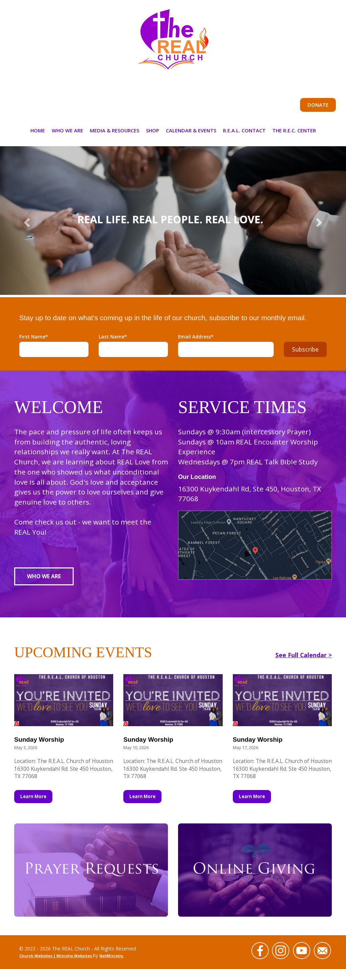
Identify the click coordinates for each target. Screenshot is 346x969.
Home (37, 130)
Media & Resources (114, 130)
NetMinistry (111, 955)
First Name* (33, 336)
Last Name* (113, 336)
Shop (152, 130)
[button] (26, 220)
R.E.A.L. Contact (244, 130)
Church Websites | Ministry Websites (56, 955)
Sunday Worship (39, 739)
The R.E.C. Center (294, 130)
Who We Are (67, 130)
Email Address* (196, 336)
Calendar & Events (191, 130)
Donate (317, 104)
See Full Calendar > (303, 655)
